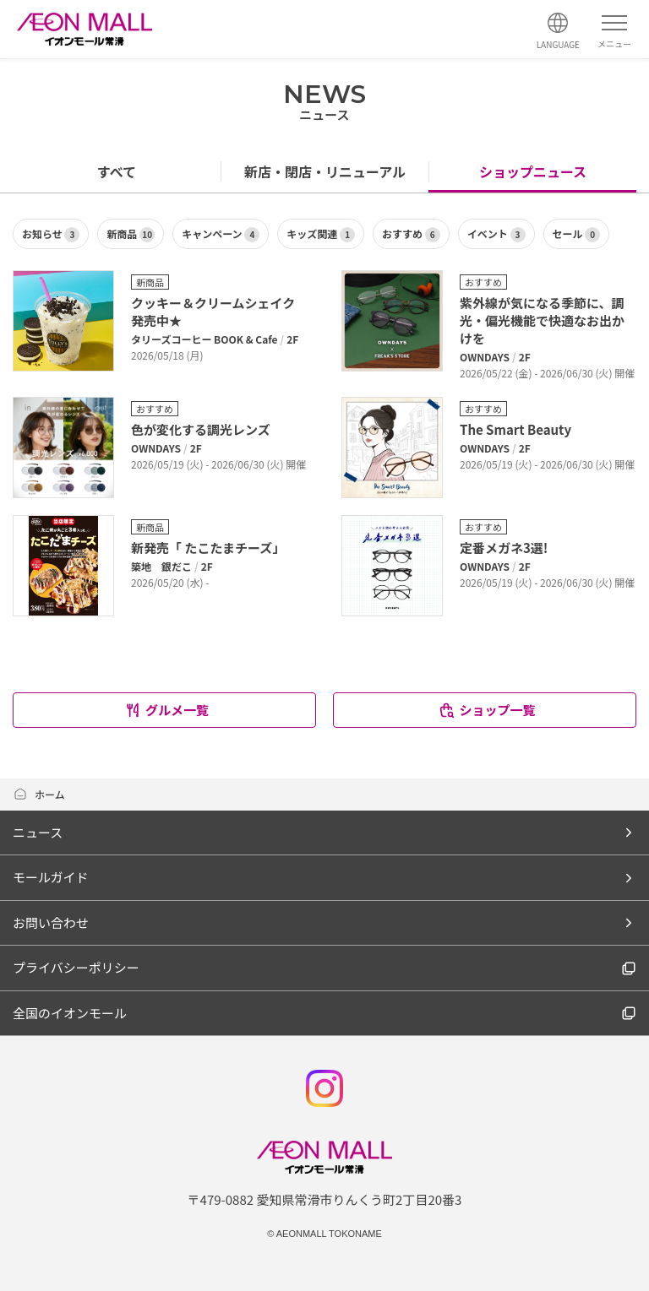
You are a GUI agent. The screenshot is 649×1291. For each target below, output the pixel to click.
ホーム (39, 794)
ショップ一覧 (486, 710)
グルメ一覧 (166, 710)
